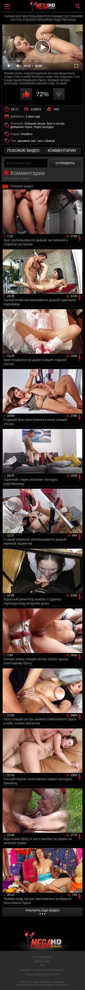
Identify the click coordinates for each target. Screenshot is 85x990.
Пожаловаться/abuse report (42, 974)
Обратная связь (42, 957)
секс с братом (46, 140)
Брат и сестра (55, 123)
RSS (42, 965)
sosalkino (26, 134)
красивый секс (26, 140)
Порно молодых (44, 127)
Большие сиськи (35, 123)
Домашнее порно (21, 127)
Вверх (78, 981)
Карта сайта (42, 961)
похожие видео (23, 150)
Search (77, 6)
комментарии (62, 150)
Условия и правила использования (42, 970)
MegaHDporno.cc (55, 8)
